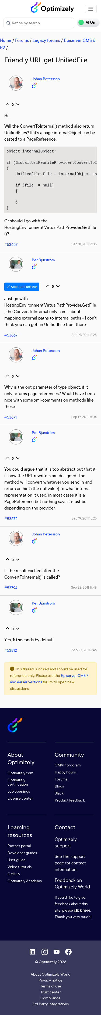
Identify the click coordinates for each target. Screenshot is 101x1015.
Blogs (59, 786)
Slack (59, 793)
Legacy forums (46, 40)
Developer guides (22, 852)
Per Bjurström (43, 259)
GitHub (14, 873)
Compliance (50, 997)
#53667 (11, 335)
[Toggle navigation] (91, 9)
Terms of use (50, 986)
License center (20, 798)
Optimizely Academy (25, 880)
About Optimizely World (50, 974)
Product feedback (70, 800)
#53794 (11, 587)
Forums (22, 40)
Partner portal (19, 845)
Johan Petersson (46, 78)
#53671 (10, 417)
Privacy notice (50, 980)
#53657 (11, 244)
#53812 (10, 650)
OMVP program (68, 765)
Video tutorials (20, 866)
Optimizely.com (20, 772)
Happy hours (65, 772)
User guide (17, 859)
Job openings (19, 791)
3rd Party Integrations (50, 1003)
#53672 (11, 518)
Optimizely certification (18, 782)
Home (5, 40)
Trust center (50, 991)
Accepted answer (22, 286)
